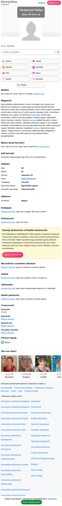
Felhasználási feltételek (23, 388)
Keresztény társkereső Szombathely (11, 472)
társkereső (35, 401)
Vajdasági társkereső (40, 441)
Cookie (13, 391)
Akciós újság (36, 470)
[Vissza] (5, 366)
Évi (42, 374)
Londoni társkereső (39, 453)
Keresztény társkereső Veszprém (15, 490)
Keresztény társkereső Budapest (15, 401)
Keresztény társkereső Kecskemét (11, 447)
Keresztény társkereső (41, 413)
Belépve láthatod (7, 319)
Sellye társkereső (28, 179)
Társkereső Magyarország (42, 458)
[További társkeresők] (57, 366)
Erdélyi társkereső (39, 418)
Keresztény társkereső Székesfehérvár (11, 457)
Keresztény (9, 3)
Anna (8, 374)
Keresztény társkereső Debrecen (15, 407)
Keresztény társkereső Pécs (13, 424)
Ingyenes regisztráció (12, 255)
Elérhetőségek (6, 388)
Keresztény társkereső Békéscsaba (11, 482)
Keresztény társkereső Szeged (14, 418)
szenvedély (35, 115)
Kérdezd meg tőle (8, 212)
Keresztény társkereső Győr (13, 430)
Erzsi (59, 374)
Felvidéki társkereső (40, 430)
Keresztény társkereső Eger (13, 495)
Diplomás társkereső (40, 424)
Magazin (35, 464)
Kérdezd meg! (38, 94)
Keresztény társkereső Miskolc (14, 413)
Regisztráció (53, 3)
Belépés (41, 3)
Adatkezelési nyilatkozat (44, 388)
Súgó (20, 391)
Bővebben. (52, 499)
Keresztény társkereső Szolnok (14, 465)
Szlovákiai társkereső (40, 447)
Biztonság (5, 391)
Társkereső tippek (31, 391)
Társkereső (36, 407)
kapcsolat (32, 120)
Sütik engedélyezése (31, 502)
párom (37, 128)
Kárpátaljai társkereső (40, 436)
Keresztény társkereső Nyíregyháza (11, 438)
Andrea (25, 374)
